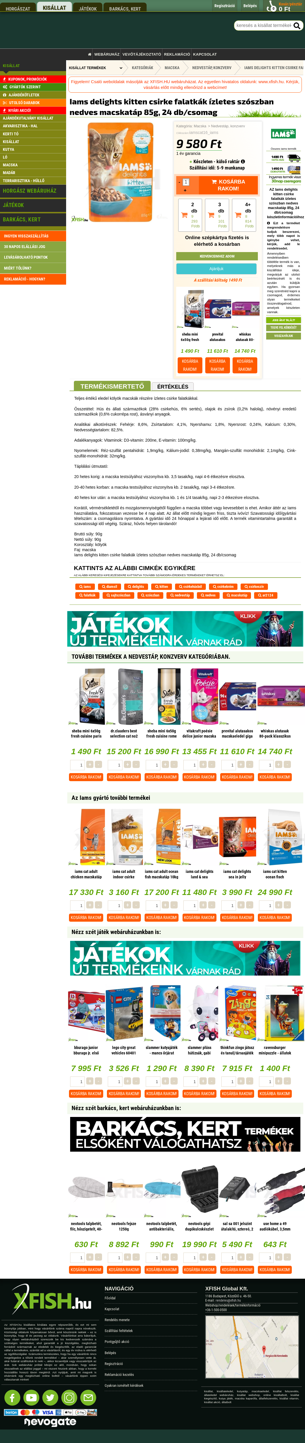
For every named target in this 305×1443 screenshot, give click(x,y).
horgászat (18, 8)
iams (85, 586)
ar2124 (265, 595)
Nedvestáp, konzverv (228, 126)
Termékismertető (112, 386)
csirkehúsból (190, 586)
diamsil (109, 586)
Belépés (110, 1353)
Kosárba (190, 365)
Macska (200, 126)
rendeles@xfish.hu (228, 1300)
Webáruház (107, 54)
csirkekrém (223, 586)
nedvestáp (180, 595)
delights (136, 586)
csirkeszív (254, 586)
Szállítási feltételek (119, 1331)
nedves (208, 595)
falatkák (87, 595)
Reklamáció (177, 54)
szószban (150, 595)
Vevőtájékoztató (141, 54)
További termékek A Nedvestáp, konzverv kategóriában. (151, 656)
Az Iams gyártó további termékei (111, 797)
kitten (161, 586)
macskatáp (237, 595)
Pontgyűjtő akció (117, 1341)
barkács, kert (125, 8)
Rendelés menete (117, 1320)
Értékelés (172, 387)
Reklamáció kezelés (119, 1374)
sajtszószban (118, 595)
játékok (88, 8)
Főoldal (110, 1298)
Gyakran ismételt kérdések (124, 1385)
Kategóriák (142, 67)
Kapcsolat (205, 54)
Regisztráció (114, 1364)
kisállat (54, 7)
